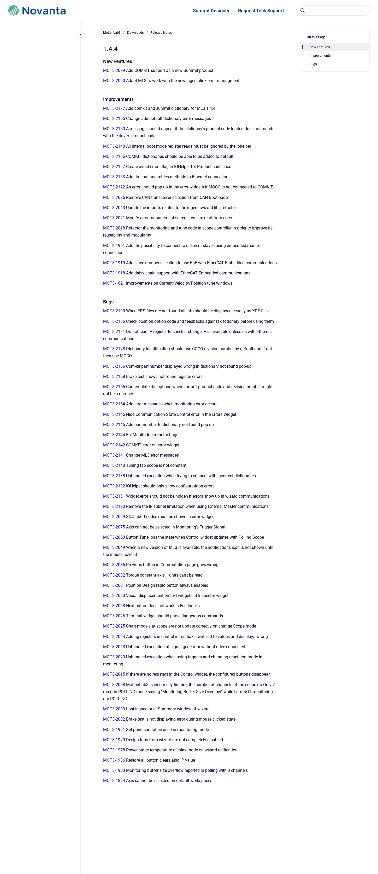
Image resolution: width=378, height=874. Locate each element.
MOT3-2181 (114, 331)
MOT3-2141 (114, 455)
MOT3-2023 (114, 646)
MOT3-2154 (114, 403)
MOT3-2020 (114, 656)
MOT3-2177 (114, 108)
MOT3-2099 (114, 516)
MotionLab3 (112, 32)
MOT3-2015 (114, 674)
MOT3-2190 (114, 310)
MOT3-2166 (114, 366)
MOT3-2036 (114, 564)
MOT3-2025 (114, 626)
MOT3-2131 (114, 496)
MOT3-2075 (114, 527)
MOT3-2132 (114, 486)
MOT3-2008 (114, 684)
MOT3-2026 (114, 615)
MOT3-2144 (114, 434)
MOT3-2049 (114, 547)
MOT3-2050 (114, 537)
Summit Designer (211, 10)
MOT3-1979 (114, 739)
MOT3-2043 (114, 207)
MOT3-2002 (114, 719)
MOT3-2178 (114, 348)
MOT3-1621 (114, 283)
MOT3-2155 (114, 118)
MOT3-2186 (114, 321)
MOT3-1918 (114, 273)
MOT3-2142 (114, 444)
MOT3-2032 (114, 575)
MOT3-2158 (114, 376)
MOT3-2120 (114, 506)
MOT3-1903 (114, 770)
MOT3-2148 (114, 146)
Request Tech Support (261, 10)
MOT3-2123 (114, 176)
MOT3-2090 (114, 80)
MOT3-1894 (114, 780)
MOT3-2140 (114, 465)
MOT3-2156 (114, 386)
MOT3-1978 (114, 750)
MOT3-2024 (114, 636)
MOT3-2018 (114, 228)
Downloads (135, 32)
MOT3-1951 (114, 245)
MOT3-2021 (114, 217)
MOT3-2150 (114, 128)
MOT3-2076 (114, 197)
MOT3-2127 (114, 166)
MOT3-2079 (114, 70)
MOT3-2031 (114, 585)
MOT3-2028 (114, 605)
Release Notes (161, 32)
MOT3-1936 (114, 760)
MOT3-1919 (114, 262)
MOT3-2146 (114, 414)
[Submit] (302, 10)
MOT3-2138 (114, 475)
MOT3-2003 (114, 708)
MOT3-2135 (114, 156)
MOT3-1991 (114, 729)
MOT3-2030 (114, 595)
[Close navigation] (80, 34)
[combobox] (333, 10)
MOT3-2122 (114, 187)
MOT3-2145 (114, 424)
